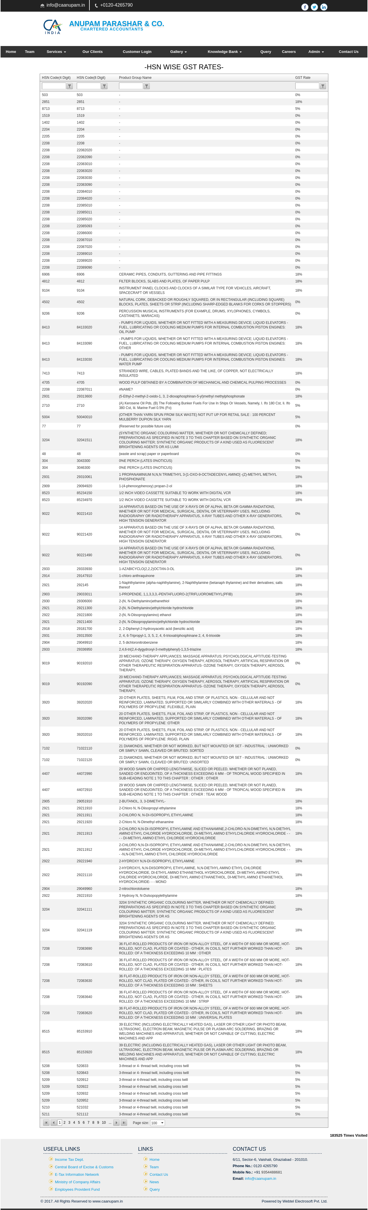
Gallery (178, 51)
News (154, 1182)
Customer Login (137, 51)
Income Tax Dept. (69, 1159)
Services (56, 51)
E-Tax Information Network (77, 1174)
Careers (289, 51)
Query (265, 51)
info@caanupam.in (66, 5)
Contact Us (349, 51)
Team (29, 51)
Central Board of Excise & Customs (84, 1167)
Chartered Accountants (111, 29)
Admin (316, 51)
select (162, 1123)
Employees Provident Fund (77, 1189)
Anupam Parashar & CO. (116, 24)
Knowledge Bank (225, 51)
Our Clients (93, 51)
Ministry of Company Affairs (77, 1182)
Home (11, 51)
